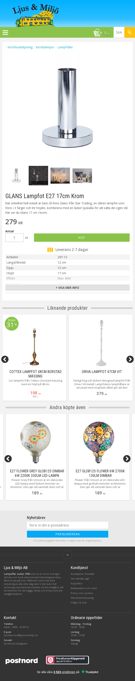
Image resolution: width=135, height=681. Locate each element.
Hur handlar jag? (80, 578)
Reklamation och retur (84, 588)
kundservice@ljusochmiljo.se (21, 635)
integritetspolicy (93, 540)
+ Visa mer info (67, 288)
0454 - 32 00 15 (20, 627)
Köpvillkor (77, 583)
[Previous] (5, 359)
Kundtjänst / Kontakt (82, 573)
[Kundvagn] (55, 33)
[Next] (130, 359)
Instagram (21, 643)
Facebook (9, 643)
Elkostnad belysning (82, 597)
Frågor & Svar (79, 602)
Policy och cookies (82, 593)
